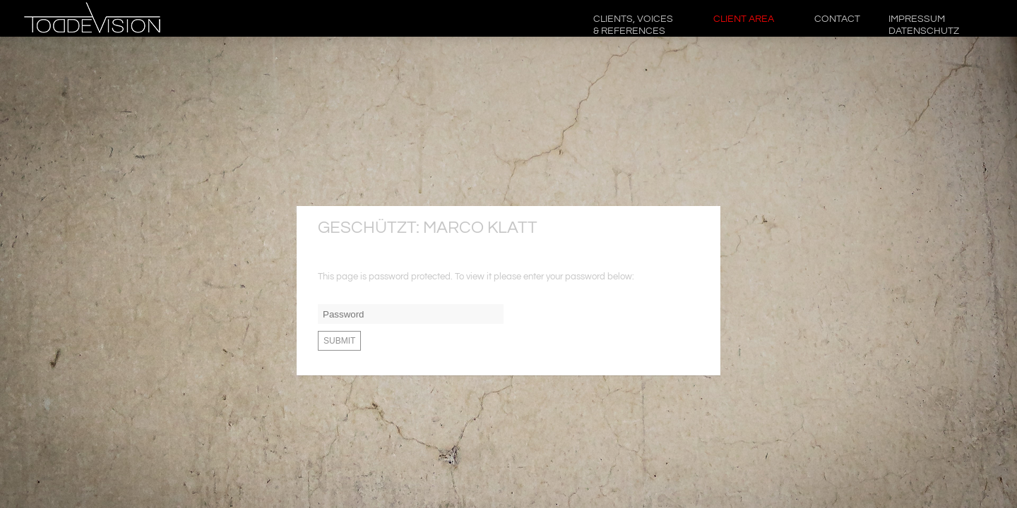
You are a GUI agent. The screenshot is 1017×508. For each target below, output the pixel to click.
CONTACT (837, 19)
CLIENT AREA (744, 19)
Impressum (924, 25)
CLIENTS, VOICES (634, 25)
